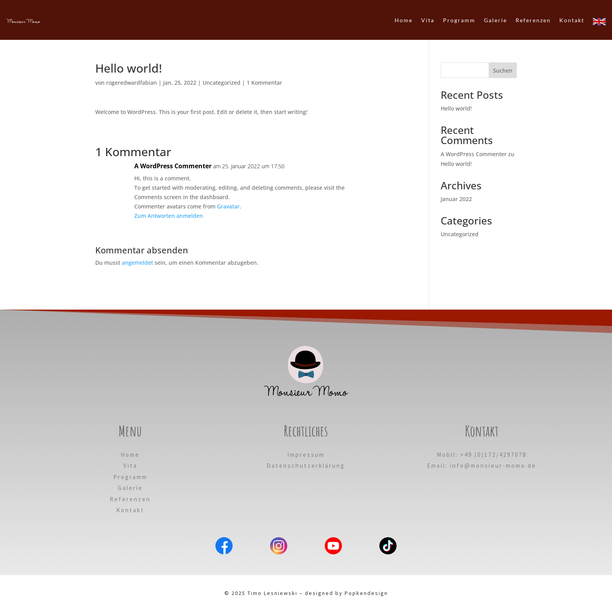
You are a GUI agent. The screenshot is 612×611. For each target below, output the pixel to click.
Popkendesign (366, 593)
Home (130, 454)
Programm (130, 477)
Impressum (306, 454)
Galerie (130, 488)
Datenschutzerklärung (306, 465)
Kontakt (130, 510)
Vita (130, 465)
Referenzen (130, 499)
